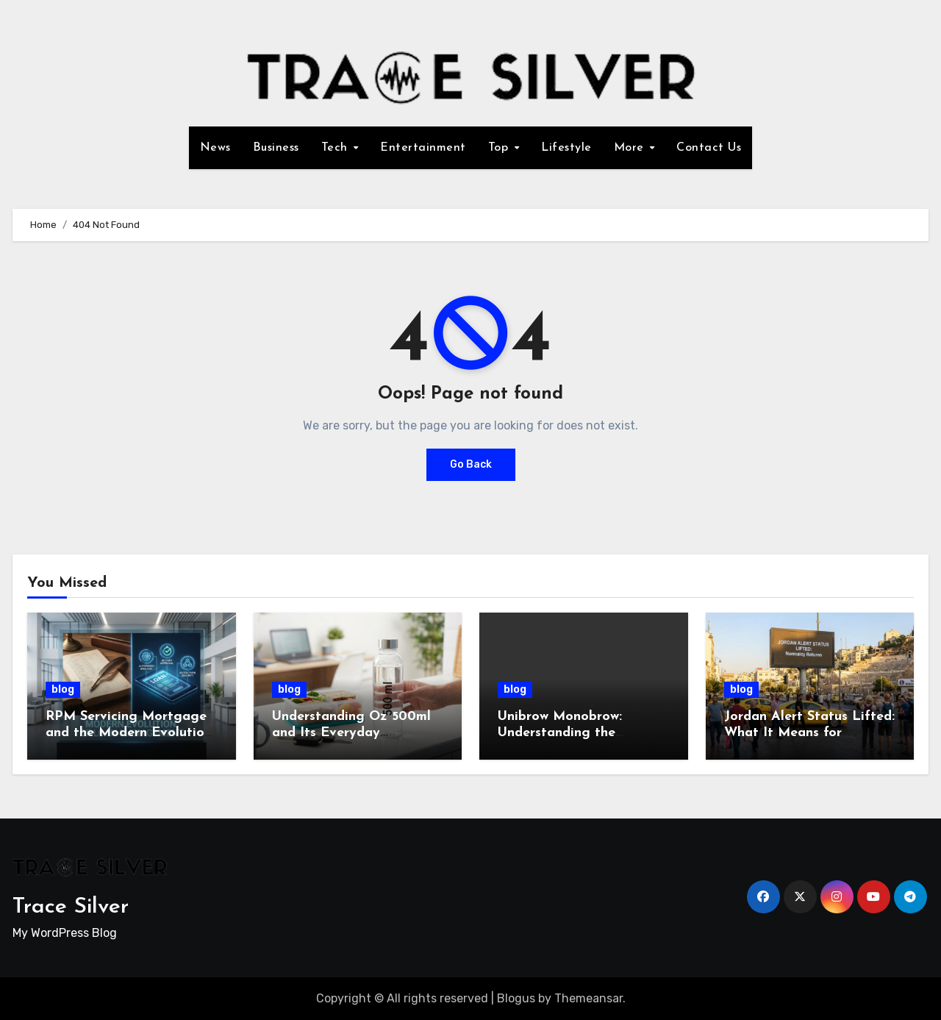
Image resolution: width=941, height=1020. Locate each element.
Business (276, 148)
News (215, 148)
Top (500, 148)
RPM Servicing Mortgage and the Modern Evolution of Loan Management (129, 732)
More (631, 148)
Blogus (516, 998)
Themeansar (588, 998)
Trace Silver (70, 907)
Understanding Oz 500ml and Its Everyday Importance (351, 732)
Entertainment (423, 148)
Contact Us (708, 148)
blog (62, 689)
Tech (336, 148)
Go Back (471, 464)
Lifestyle (566, 148)
